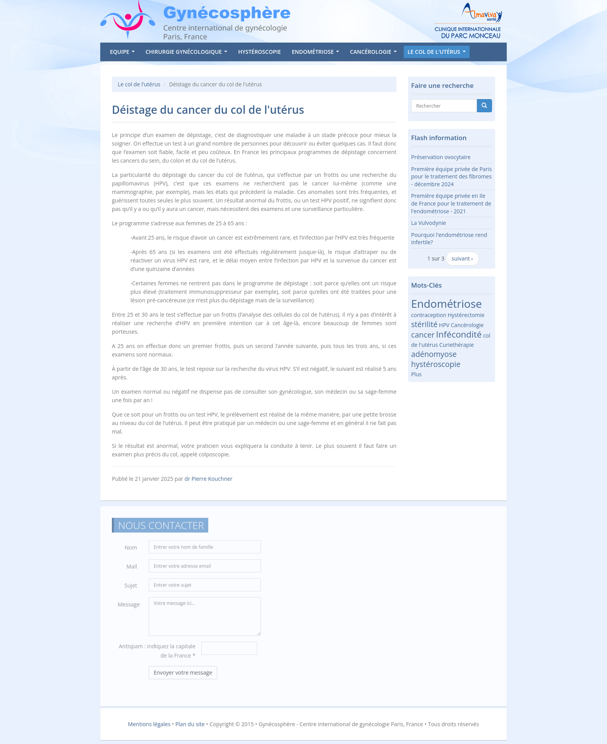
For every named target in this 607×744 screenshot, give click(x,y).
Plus (416, 374)
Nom (131, 550)
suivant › (462, 258)
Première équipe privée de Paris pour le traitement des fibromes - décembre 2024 (451, 176)
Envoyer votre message (183, 675)
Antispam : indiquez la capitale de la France (157, 653)
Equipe (123, 53)
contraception (428, 315)
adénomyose (434, 354)
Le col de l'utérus (438, 53)
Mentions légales (149, 724)
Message (129, 606)
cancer (423, 334)
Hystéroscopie (259, 51)
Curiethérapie (456, 344)
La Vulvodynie (428, 222)
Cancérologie (375, 53)
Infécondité (459, 334)
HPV (444, 325)
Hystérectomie (466, 315)
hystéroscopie (435, 364)
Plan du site (190, 724)
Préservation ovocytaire (441, 157)
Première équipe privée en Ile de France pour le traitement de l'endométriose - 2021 (451, 203)
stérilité (424, 324)
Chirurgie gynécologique (188, 53)
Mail (132, 569)
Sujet (130, 587)
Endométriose (317, 53)
